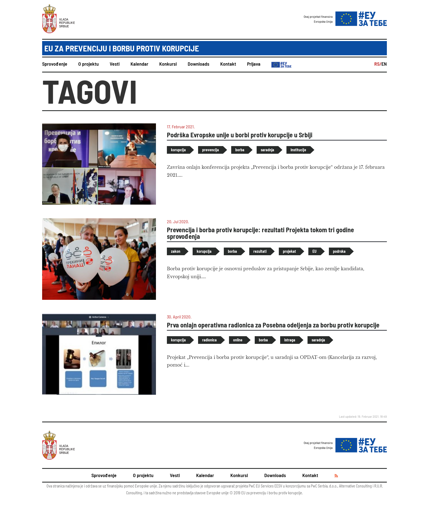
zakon (175, 251)
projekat (289, 251)
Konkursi (168, 64)
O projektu (88, 64)
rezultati (259, 251)
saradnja (267, 149)
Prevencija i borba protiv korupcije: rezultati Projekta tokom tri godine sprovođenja (260, 233)
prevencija (210, 149)
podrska (339, 251)
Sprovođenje (54, 64)
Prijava (253, 64)
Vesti (115, 64)
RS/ (377, 64)
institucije (298, 149)
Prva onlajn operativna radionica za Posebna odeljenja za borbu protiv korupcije (273, 325)
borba (239, 149)
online (237, 340)
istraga (289, 340)
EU (314, 251)
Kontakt (228, 64)
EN (384, 64)
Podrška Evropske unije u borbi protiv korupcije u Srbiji (239, 135)
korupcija (178, 149)
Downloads (198, 64)
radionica (209, 340)
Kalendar (139, 64)
